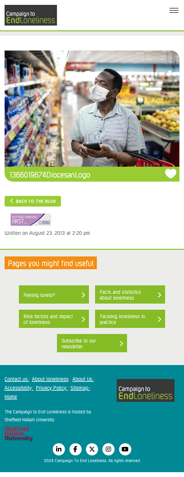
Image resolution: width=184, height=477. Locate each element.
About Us (83, 378)
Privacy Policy (52, 387)
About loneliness (50, 378)
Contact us (17, 378)
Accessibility (19, 387)
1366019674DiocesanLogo (50, 174)
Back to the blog (32, 201)
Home (11, 396)
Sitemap (80, 387)
